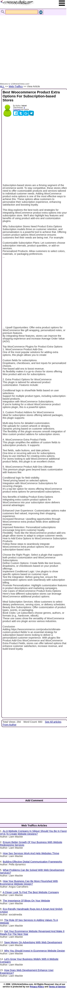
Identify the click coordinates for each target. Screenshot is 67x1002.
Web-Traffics (16, 86)
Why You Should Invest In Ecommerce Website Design (34, 950)
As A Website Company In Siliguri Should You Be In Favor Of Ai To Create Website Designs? (33, 832)
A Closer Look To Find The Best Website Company (31, 892)
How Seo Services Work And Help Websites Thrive (31, 853)
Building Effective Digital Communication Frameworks (32, 861)
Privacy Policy (37, 986)
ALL (2, 86)
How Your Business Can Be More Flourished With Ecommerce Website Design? (29, 882)
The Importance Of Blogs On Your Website (26, 900)
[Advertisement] (32, 45)
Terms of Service (57, 986)
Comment (17, 109)
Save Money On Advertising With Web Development (33, 942)
